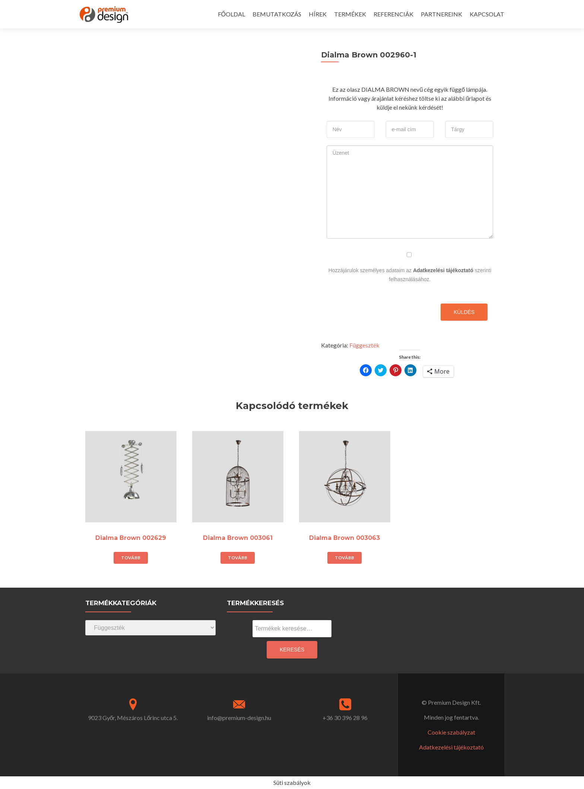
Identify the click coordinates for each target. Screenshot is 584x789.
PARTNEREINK (441, 14)
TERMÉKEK (350, 14)
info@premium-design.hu (239, 717)
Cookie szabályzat (451, 732)
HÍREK (318, 14)
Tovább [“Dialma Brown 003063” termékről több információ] (344, 557)
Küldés (464, 312)
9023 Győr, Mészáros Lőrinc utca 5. (133, 717)
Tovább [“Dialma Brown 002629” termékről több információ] (130, 557)
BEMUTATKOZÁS (277, 14)
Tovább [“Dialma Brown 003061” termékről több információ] (237, 557)
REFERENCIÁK (393, 14)
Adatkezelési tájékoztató (443, 270)
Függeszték (364, 345)
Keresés (292, 650)
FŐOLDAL (231, 14)
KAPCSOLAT (487, 14)
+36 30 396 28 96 (345, 717)
